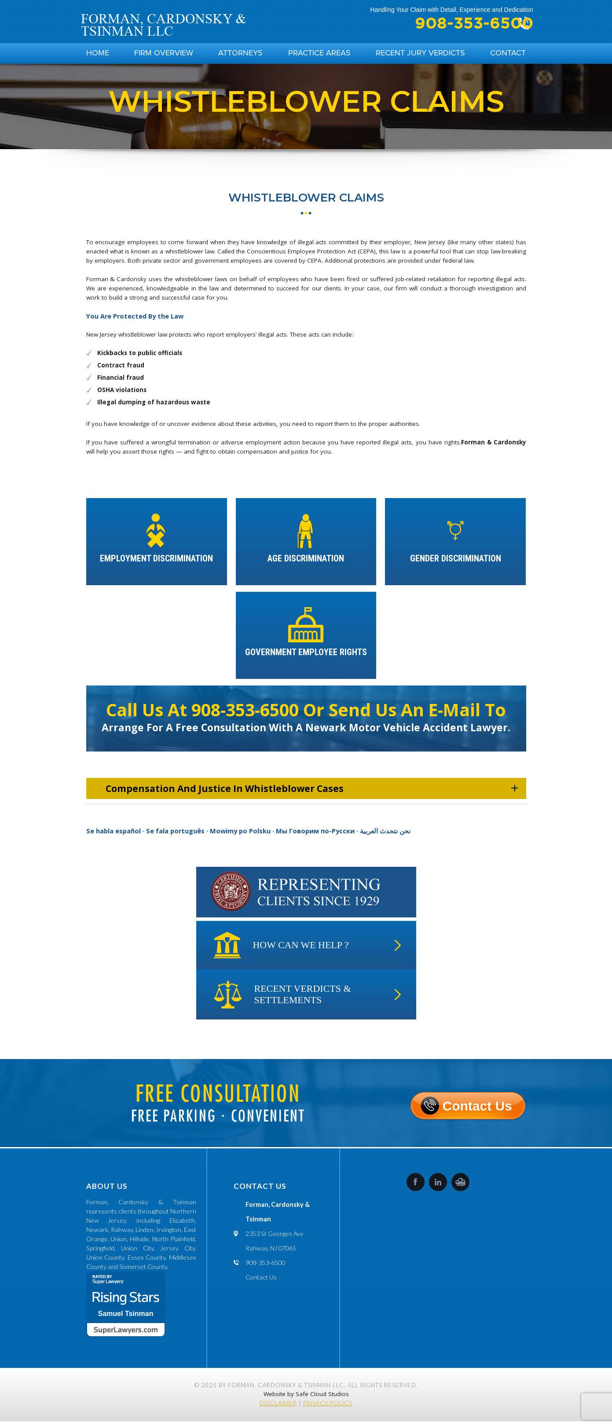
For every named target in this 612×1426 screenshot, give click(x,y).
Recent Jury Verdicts (420, 55)
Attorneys (240, 55)
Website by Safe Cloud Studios (306, 1399)
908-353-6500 (459, 24)
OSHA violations (122, 395)
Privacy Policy (327, 1407)
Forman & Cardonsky (493, 447)
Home (97, 55)
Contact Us (477, 1107)
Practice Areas (319, 55)
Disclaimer (278, 1407)
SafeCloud (460, 1187)
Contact (508, 55)
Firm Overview (163, 55)
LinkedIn (438, 1187)
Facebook (416, 1187)
